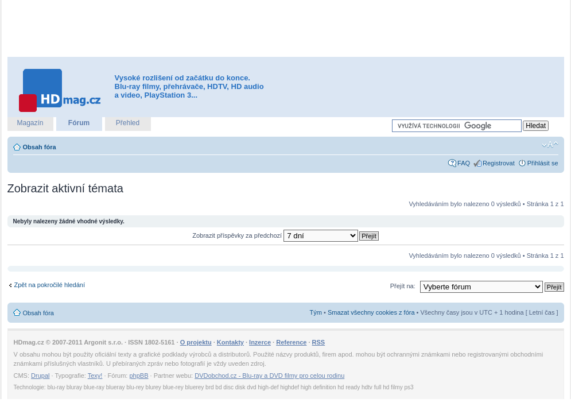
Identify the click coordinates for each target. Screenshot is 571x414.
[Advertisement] (286, 29)
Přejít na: (402, 286)
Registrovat (499, 163)
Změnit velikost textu (550, 145)
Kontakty (230, 342)
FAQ (463, 163)
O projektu (196, 342)
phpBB (138, 375)
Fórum (79, 123)
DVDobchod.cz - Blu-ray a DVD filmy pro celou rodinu (269, 375)
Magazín (30, 123)
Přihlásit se (542, 163)
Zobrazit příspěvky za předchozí (275, 235)
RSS (318, 342)
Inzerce (260, 342)
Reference (291, 342)
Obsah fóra (39, 147)
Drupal (40, 375)
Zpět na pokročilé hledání (50, 284)
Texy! (95, 375)
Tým (316, 312)
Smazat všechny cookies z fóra (371, 312)
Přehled (127, 123)
